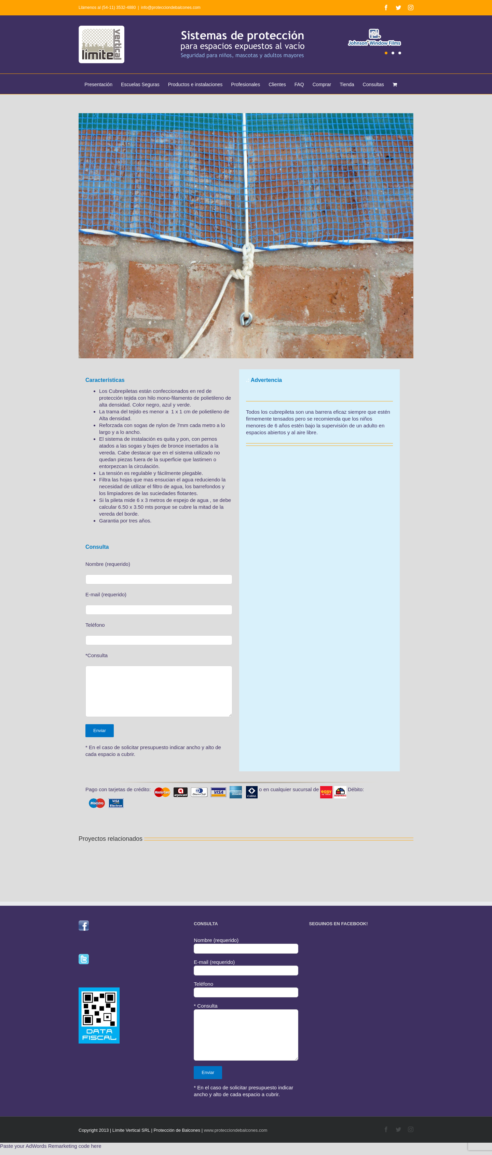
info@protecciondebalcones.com (171, 7)
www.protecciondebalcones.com (236, 1130)
